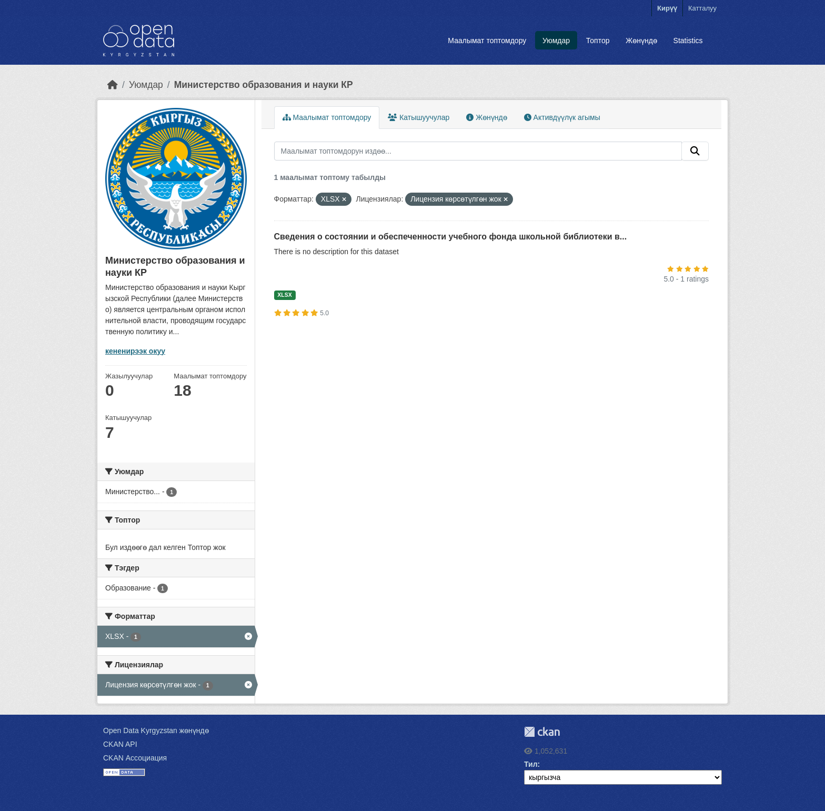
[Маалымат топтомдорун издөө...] (478, 151)
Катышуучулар (418, 117)
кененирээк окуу (135, 351)
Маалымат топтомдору (487, 40)
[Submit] (695, 151)
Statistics (688, 40)
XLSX (284, 295)
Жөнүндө (641, 40)
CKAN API (120, 744)
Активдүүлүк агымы (562, 117)
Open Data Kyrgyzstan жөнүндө (156, 730)
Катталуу (702, 8)
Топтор (598, 40)
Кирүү (667, 8)
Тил (531, 764)
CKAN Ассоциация (135, 758)
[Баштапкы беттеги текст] (112, 84)
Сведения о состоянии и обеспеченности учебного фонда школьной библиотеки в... (450, 236)
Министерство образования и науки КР (263, 84)
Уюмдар (556, 40)
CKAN (542, 731)
